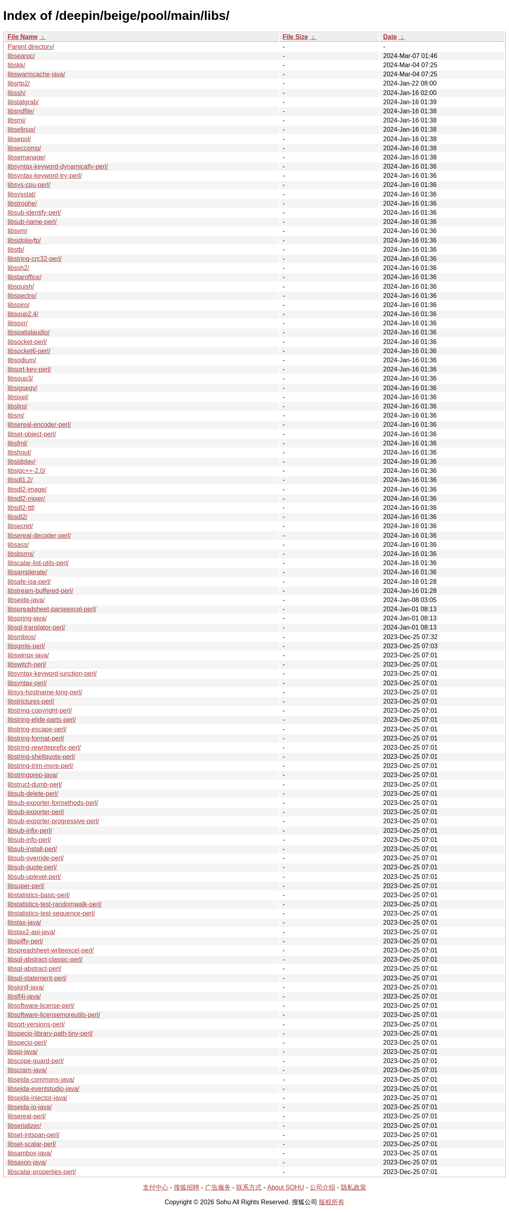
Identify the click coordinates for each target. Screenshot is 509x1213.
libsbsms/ (21, 553)
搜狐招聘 (186, 1187)
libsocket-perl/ (27, 341)
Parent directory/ (31, 46)
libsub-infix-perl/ (30, 830)
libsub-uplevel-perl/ (34, 876)
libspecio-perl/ (27, 1042)
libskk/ (16, 65)
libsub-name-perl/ (32, 221)
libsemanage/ (26, 157)
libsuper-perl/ (26, 886)
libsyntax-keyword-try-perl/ (45, 175)
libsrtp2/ (19, 83)
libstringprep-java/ (33, 775)
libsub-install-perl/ (32, 849)
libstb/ (16, 249)
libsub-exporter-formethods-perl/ (53, 802)
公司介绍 (322, 1187)
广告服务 (218, 1187)
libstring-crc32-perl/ (35, 258)
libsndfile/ (21, 111)
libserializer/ (24, 1125)
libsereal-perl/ (27, 1116)
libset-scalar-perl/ (32, 1144)
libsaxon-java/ (27, 1162)
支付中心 (155, 1187)
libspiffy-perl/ (25, 941)
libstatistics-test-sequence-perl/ (51, 913)
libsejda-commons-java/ (41, 1079)
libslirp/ (17, 406)
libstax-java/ (24, 922)
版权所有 (331, 1202)
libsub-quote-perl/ (32, 867)
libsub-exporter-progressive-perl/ (53, 821)
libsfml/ (17, 443)
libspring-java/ (27, 618)
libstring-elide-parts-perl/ (42, 719)
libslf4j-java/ (24, 996)
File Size (295, 36)
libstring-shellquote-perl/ (41, 756)
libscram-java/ (27, 1070)
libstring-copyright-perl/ (40, 710)
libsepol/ (19, 139)
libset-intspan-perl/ (34, 1134)
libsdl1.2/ (20, 479)
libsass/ (18, 544)
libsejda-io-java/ (30, 1107)
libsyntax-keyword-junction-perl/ (52, 673)
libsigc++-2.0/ (26, 470)
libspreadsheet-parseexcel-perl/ (52, 609)
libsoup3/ (20, 378)
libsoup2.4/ (23, 314)
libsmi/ (16, 120)
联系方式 (249, 1187)
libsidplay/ (21, 461)
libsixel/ (18, 397)
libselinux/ (21, 129)
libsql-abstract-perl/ (34, 968)
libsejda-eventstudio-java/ (44, 1088)
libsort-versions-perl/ (36, 1024)
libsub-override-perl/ (36, 858)
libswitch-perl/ (27, 664)
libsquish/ (21, 286)
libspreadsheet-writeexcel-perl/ (51, 950)
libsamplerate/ (27, 572)
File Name (23, 36)
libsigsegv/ (22, 388)
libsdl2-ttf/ (21, 507)
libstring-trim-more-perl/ (40, 765)
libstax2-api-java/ (31, 932)
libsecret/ (20, 526)
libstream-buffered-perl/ (40, 590)
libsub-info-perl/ (29, 839)
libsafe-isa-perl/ (29, 581)
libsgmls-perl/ (26, 646)
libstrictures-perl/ (31, 701)
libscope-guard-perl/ (36, 1060)
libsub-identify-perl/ (34, 212)
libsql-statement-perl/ (37, 978)
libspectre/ (22, 295)
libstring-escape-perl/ (37, 729)
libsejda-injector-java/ (37, 1097)
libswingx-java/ (28, 655)
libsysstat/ (21, 194)
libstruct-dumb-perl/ (35, 784)
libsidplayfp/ (24, 240)
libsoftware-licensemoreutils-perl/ (54, 1014)
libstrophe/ (22, 203)
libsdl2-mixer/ (26, 498)
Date (390, 36)
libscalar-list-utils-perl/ (38, 563)
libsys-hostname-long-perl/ (45, 692)
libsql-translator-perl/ (36, 627)
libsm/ (16, 415)
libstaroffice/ (24, 277)
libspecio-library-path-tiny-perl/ (50, 1033)
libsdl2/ (17, 516)
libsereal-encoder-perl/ (39, 424)
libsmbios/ (22, 637)
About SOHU (285, 1187)
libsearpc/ (21, 55)
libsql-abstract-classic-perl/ (45, 959)
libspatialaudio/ (29, 332)
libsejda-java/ (26, 600)
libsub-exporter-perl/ (36, 812)
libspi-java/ (23, 1051)
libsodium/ (22, 360)
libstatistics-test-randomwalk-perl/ (55, 904)
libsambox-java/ (30, 1153)
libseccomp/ (24, 148)
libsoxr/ (18, 323)
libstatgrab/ (23, 102)
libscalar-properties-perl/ (42, 1171)
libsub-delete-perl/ (33, 793)
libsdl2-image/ (27, 489)
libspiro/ (18, 304)
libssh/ (16, 92)
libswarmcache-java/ (36, 74)
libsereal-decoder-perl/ (39, 535)
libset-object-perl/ (32, 434)
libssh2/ (18, 267)
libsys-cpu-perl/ (29, 184)
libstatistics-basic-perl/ (39, 895)
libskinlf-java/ (26, 987)
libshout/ (19, 452)
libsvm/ (17, 230)
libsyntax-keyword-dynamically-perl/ (58, 166)
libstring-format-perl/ (36, 738)
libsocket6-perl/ (29, 351)
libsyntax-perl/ (27, 683)
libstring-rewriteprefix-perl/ (44, 747)
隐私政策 (353, 1187)
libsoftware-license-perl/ (41, 1005)
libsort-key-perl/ (29, 369)
